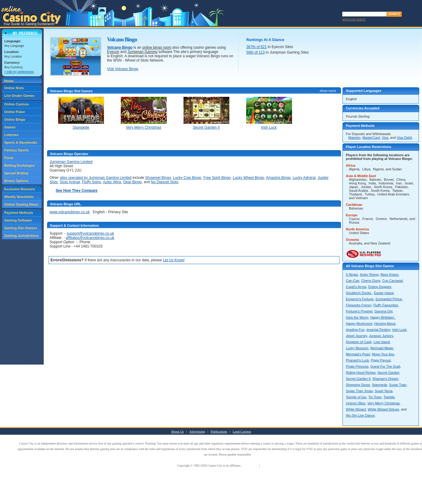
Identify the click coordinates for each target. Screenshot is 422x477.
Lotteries (11, 135)
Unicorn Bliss (355, 403)
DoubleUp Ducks (359, 293)
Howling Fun (355, 329)
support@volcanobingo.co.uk (90, 233)
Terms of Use (250, 465)
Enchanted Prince (389, 299)
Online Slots (14, 88)
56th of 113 (255, 52)
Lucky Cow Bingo (187, 178)
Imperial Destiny (378, 329)
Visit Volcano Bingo (123, 69)
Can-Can (352, 280)
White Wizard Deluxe (383, 409)
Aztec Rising (369, 274)
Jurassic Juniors (381, 336)
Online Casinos (16, 104)
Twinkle (389, 397)
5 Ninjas (352, 274)
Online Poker (14, 112)
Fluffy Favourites (385, 305)
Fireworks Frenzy (359, 305)
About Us (177, 431)
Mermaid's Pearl (358, 354)
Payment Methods (18, 212)
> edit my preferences (19, 72)
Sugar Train (397, 385)
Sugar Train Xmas (359, 391)
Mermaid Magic (381, 348)
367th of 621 (256, 47)
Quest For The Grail (385, 366)
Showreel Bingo (158, 178)
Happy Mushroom (359, 323)
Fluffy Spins (91, 182)
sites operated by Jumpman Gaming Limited (95, 178)
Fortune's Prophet (359, 311)
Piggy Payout (381, 360)
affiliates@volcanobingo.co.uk (90, 238)
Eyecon (113, 52)
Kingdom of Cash (359, 342)
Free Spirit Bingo (217, 178)
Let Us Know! (174, 260)
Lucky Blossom (357, 348)
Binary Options (16, 181)
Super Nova (383, 391)
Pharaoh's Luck (357, 360)
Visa (385, 137)
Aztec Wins (112, 182)
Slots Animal (70, 182)
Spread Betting (16, 173)
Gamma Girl (383, 311)
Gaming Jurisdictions (21, 235)
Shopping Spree (358, 385)
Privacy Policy (270, 465)
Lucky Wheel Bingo (248, 178)
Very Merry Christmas (383, 403)
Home (9, 81)
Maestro (354, 137)
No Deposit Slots (164, 182)
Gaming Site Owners (20, 228)
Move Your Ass (383, 354)
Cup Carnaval (392, 280)
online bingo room (156, 47)
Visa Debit (404, 137)
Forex (8, 158)
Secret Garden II (358, 378)
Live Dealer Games (19, 95)
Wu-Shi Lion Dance (360, 415)
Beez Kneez (389, 274)
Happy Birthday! (382, 317)
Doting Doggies (379, 287)
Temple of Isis (356, 397)
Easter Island (384, 293)
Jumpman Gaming (142, 52)
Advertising (197, 431)
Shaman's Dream (385, 378)
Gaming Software (18, 220)
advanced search (353, 19)
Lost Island (382, 342)
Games (10, 127)
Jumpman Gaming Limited (71, 162)
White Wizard (356, 409)
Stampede (379, 385)
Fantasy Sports (16, 150)
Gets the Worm (357, 317)
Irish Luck (399, 329)
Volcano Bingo (119, 47)
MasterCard (371, 137)
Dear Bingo (132, 182)
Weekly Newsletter (19, 197)
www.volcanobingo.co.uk (70, 212)
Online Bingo (14, 119)
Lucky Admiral (304, 178)
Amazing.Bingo (278, 178)
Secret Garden (388, 372)
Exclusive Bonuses (19, 189)
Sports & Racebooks (20, 142)
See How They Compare (77, 190)
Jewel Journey (356, 336)
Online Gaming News (21, 204)
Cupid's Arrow (356, 287)
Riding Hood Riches (361, 372)
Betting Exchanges (19, 165)
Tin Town (374, 397)
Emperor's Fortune (360, 299)
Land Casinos (242, 431)
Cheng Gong (370, 280)
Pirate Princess (357, 366)
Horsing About (384, 323)
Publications (219, 431)
